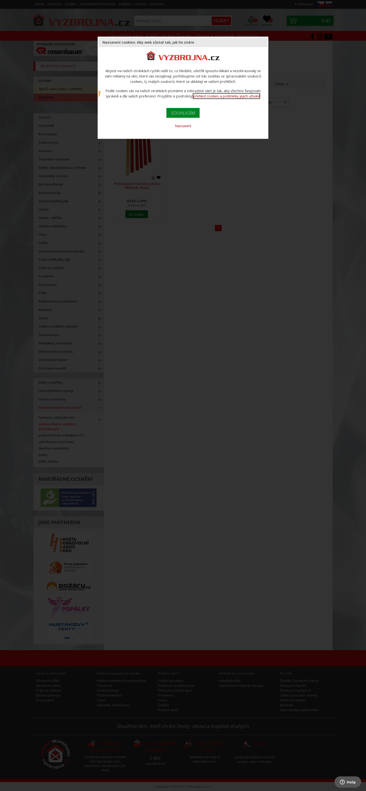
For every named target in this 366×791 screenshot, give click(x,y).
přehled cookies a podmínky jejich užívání (226, 96)
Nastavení (183, 125)
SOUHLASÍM (183, 113)
